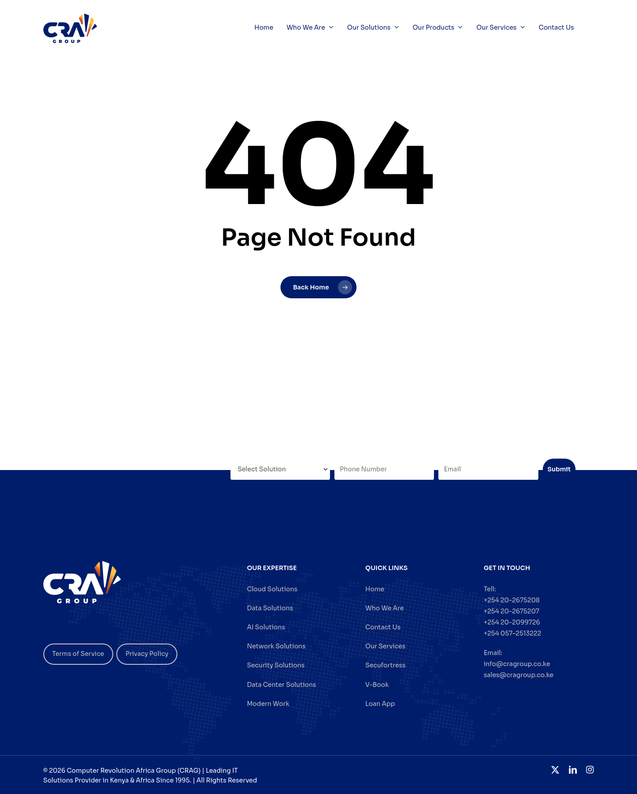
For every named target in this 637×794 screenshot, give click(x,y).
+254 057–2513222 (512, 633)
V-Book (377, 685)
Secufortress (385, 665)
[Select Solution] (280, 469)
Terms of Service (78, 654)
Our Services (385, 646)
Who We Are (384, 608)
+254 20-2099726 (512, 622)
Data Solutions (270, 608)
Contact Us (383, 627)
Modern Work (268, 704)
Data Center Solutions (281, 685)
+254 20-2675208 (512, 600)
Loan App (380, 704)
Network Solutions (276, 646)
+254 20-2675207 (511, 611)
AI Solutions (266, 627)
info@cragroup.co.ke (517, 664)
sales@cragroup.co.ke (518, 675)
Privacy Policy (147, 654)
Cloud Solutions (272, 589)
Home (374, 589)
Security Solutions (275, 665)
